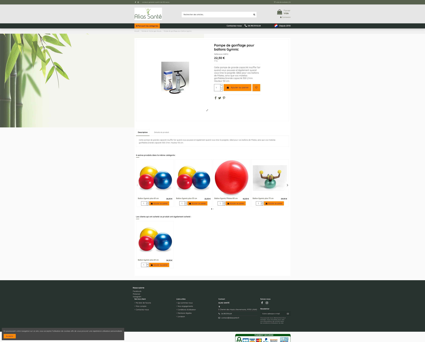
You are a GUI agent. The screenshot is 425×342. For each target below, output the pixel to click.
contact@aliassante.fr (230, 318)
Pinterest (136, 294)
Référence (218, 54)
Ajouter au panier (237, 87)
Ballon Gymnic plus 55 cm (186, 198)
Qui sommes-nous (185, 303)
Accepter (9, 336)
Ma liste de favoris (143, 303)
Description (143, 132)
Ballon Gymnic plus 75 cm (263, 198)
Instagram (137, 296)
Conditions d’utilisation (187, 309)
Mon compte (141, 306)
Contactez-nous (142, 309)
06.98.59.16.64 (226, 313)
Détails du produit (161, 132)
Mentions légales (185, 313)
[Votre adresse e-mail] (272, 313)
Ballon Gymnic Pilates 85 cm (226, 198)
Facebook (137, 291)
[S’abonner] (288, 313)
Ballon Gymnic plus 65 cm (148, 198)
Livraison (181, 316)
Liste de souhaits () (282, 2)
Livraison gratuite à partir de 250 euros (155, 2)
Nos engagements (185, 306)
